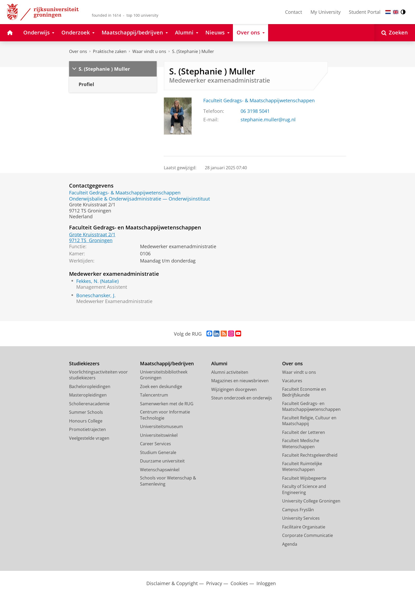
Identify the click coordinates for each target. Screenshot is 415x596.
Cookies (239, 583)
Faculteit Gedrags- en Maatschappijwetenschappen (311, 406)
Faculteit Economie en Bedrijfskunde (304, 392)
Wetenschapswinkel (159, 470)
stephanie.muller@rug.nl (268, 119)
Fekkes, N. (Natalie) (97, 281)
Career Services (155, 444)
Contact (293, 12)
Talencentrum (154, 395)
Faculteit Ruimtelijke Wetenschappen (302, 467)
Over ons (78, 51)
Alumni (219, 364)
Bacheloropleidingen (89, 386)
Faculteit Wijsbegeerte (304, 478)
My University (325, 12)
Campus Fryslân (298, 510)
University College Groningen (311, 501)
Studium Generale (158, 452)
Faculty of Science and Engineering (304, 489)
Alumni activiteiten (229, 372)
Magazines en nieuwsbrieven (240, 381)
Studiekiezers (84, 364)
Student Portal (365, 12)
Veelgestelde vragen (89, 438)
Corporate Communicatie (307, 535)
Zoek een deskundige (161, 386)
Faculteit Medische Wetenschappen (300, 444)
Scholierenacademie (89, 404)
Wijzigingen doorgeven (234, 389)
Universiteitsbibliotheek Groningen (163, 375)
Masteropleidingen (88, 395)
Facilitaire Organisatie (303, 527)
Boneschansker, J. (96, 295)
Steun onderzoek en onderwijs (241, 398)
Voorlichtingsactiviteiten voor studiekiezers (98, 375)
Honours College (85, 421)
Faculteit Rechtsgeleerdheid (309, 455)
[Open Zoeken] (394, 32)
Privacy (214, 583)
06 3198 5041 (255, 111)
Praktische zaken (110, 51)
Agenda (289, 544)
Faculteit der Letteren (303, 432)
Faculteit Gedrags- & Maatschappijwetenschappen (259, 100)
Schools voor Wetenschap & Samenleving (168, 481)
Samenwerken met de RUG (166, 404)
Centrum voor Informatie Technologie (165, 415)
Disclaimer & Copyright (172, 583)
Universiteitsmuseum (161, 426)
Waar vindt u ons (149, 51)
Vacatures (292, 381)
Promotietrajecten (87, 429)
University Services (301, 518)
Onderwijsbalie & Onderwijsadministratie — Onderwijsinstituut (139, 198)
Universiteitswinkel (159, 435)
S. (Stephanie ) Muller (193, 51)
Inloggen (266, 583)
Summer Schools (86, 412)
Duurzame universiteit (162, 461)
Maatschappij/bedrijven (167, 364)
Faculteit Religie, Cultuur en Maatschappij (309, 421)
